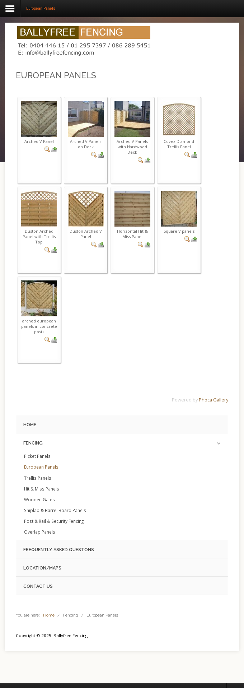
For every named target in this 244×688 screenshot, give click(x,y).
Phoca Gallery (213, 399)
